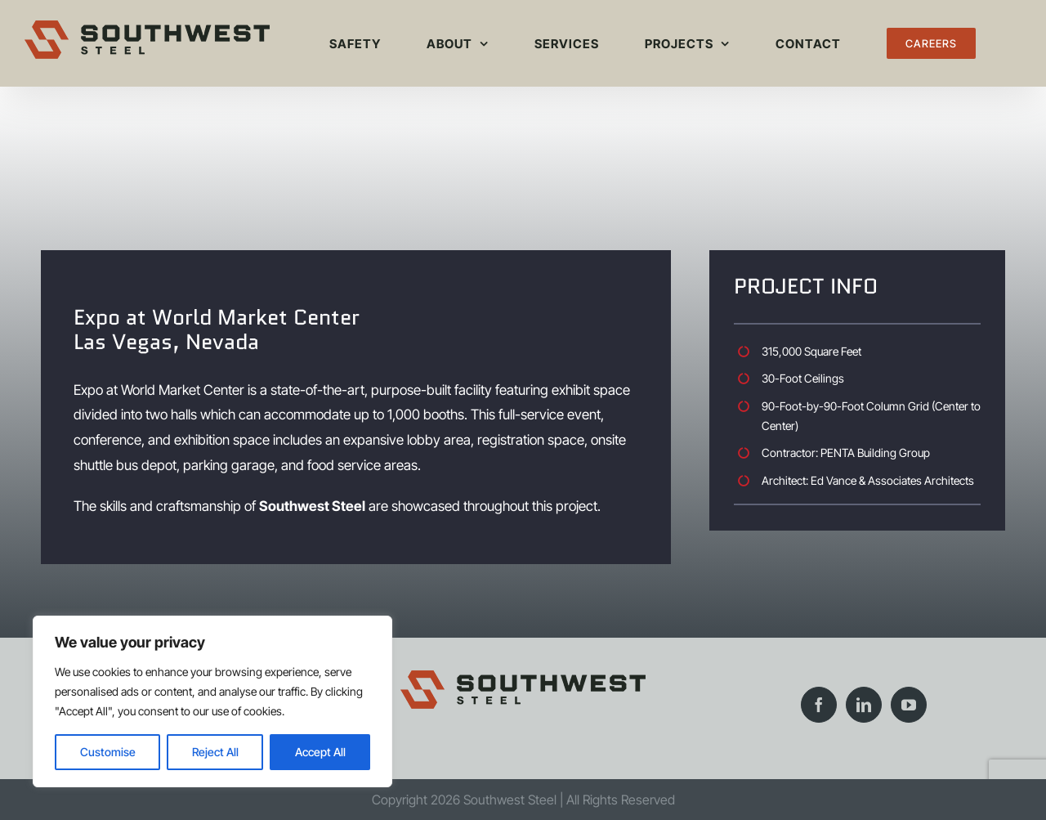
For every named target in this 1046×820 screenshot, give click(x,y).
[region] (212, 701)
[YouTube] (909, 705)
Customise (108, 752)
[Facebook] (819, 705)
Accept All (320, 752)
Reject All (215, 752)
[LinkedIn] (864, 705)
